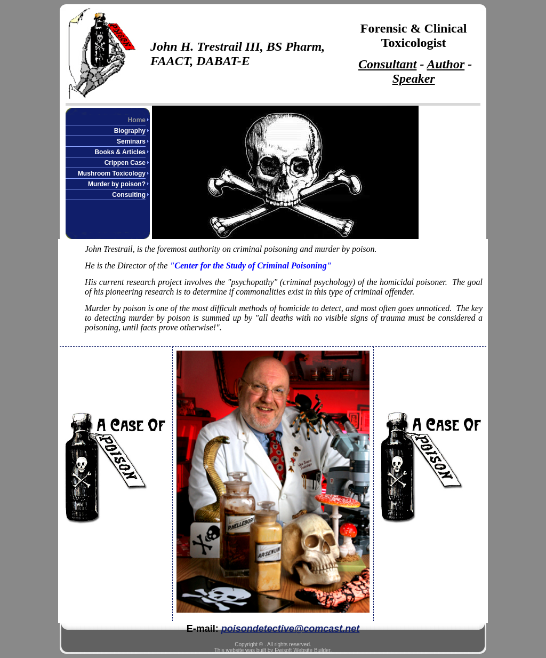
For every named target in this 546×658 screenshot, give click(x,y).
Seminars (131, 141)
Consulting (129, 195)
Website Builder (311, 650)
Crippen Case (125, 163)
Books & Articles (120, 152)
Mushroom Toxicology (112, 173)
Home (137, 120)
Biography (130, 130)
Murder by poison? (117, 184)
